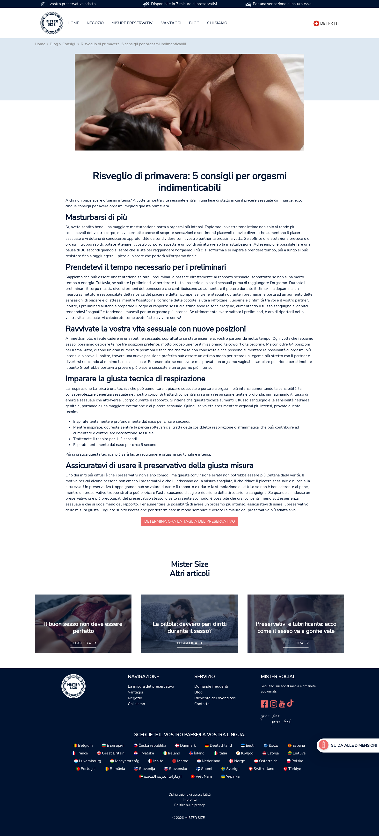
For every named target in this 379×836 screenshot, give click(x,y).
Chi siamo (217, 23)
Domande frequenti (211, 686)
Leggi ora (83, 643)
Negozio (95, 23)
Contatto (202, 704)
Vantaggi (171, 23)
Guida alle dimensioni (354, 745)
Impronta (190, 799)
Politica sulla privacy (189, 804)
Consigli (69, 44)
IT (337, 23)
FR (330, 23)
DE (322, 23)
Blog (194, 23)
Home (73, 23)
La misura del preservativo (151, 686)
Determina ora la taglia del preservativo (189, 521)
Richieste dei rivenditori (215, 698)
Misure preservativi (132, 23)
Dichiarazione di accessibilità (190, 794)
